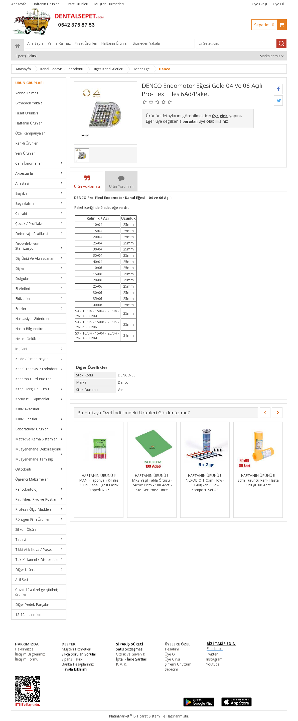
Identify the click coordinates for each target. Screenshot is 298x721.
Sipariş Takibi (72, 659)
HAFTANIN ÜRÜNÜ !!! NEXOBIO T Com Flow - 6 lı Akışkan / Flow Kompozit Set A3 (208, 482)
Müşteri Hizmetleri (76, 649)
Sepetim (265, 25)
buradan (190, 121)
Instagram (214, 659)
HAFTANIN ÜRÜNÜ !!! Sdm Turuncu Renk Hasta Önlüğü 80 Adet (261, 480)
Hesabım (172, 649)
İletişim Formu (26, 659)
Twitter (212, 654)
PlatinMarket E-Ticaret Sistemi (135, 716)
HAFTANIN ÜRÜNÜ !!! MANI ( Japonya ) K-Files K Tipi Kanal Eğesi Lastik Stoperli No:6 (102, 482)
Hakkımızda (24, 649)
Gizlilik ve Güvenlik (130, 654)
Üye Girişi (259, 4)
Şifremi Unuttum (178, 664)
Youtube (213, 664)
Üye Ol (278, 4)
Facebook (215, 648)
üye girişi (220, 115)
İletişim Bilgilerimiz (30, 654)
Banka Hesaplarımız (78, 664)
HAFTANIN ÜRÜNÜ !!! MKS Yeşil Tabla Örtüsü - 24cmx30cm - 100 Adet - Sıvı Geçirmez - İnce (155, 482)
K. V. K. (121, 664)
